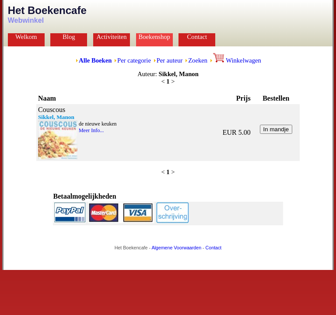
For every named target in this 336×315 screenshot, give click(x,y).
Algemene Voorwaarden (176, 247)
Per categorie (134, 60)
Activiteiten (111, 36)
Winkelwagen (237, 60)
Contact (197, 36)
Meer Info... (91, 130)
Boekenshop (154, 36)
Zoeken (197, 60)
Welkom (26, 36)
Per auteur (170, 60)
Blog (69, 36)
